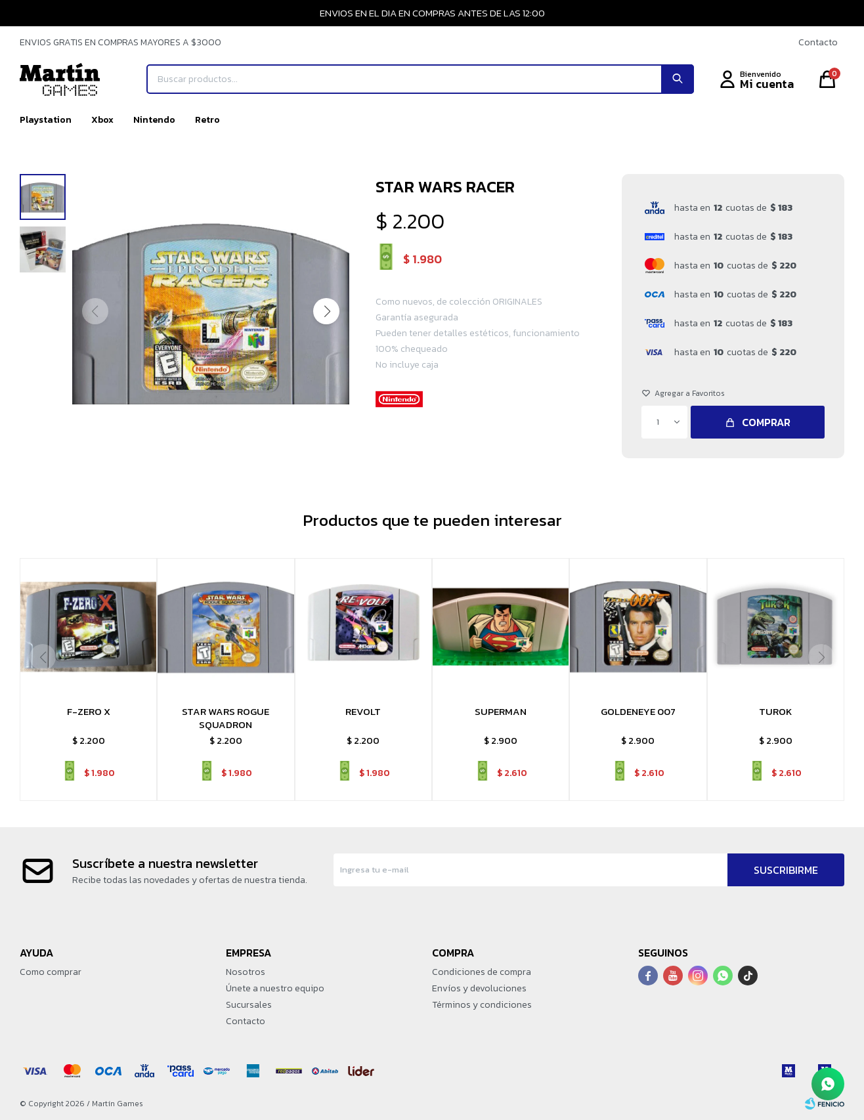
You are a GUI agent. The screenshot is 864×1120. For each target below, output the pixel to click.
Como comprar (50, 972)
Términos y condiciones (482, 1005)
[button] (326, 311)
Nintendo (154, 120)
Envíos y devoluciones (479, 988)
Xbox (102, 120)
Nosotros (245, 972)
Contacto (818, 42)
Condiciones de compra (481, 972)
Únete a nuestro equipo (275, 988)
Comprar (766, 422)
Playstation (46, 120)
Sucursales (249, 1005)
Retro (207, 120)
